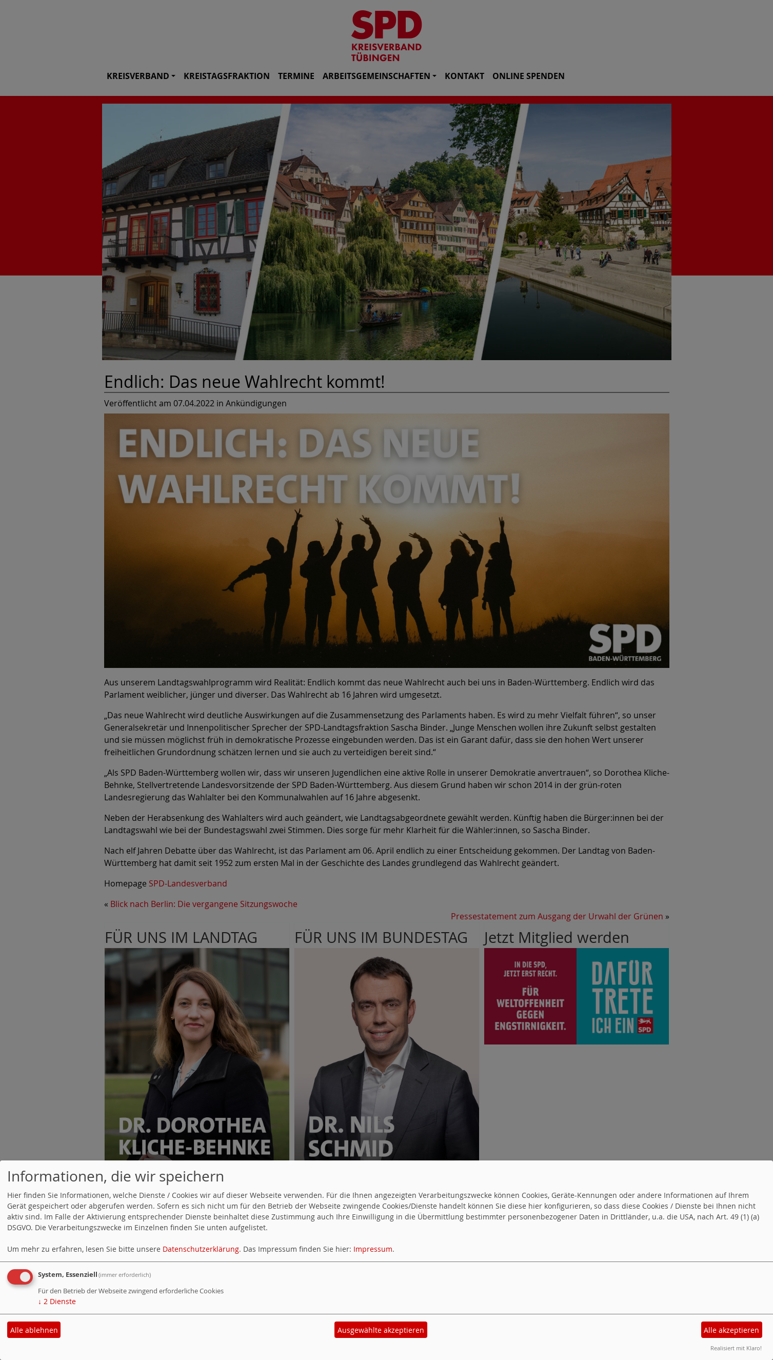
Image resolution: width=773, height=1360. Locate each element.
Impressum (372, 1249)
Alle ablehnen (34, 1330)
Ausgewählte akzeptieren (381, 1330)
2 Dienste (57, 1301)
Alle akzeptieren (731, 1330)
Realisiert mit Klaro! (736, 1348)
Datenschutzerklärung (201, 1249)
